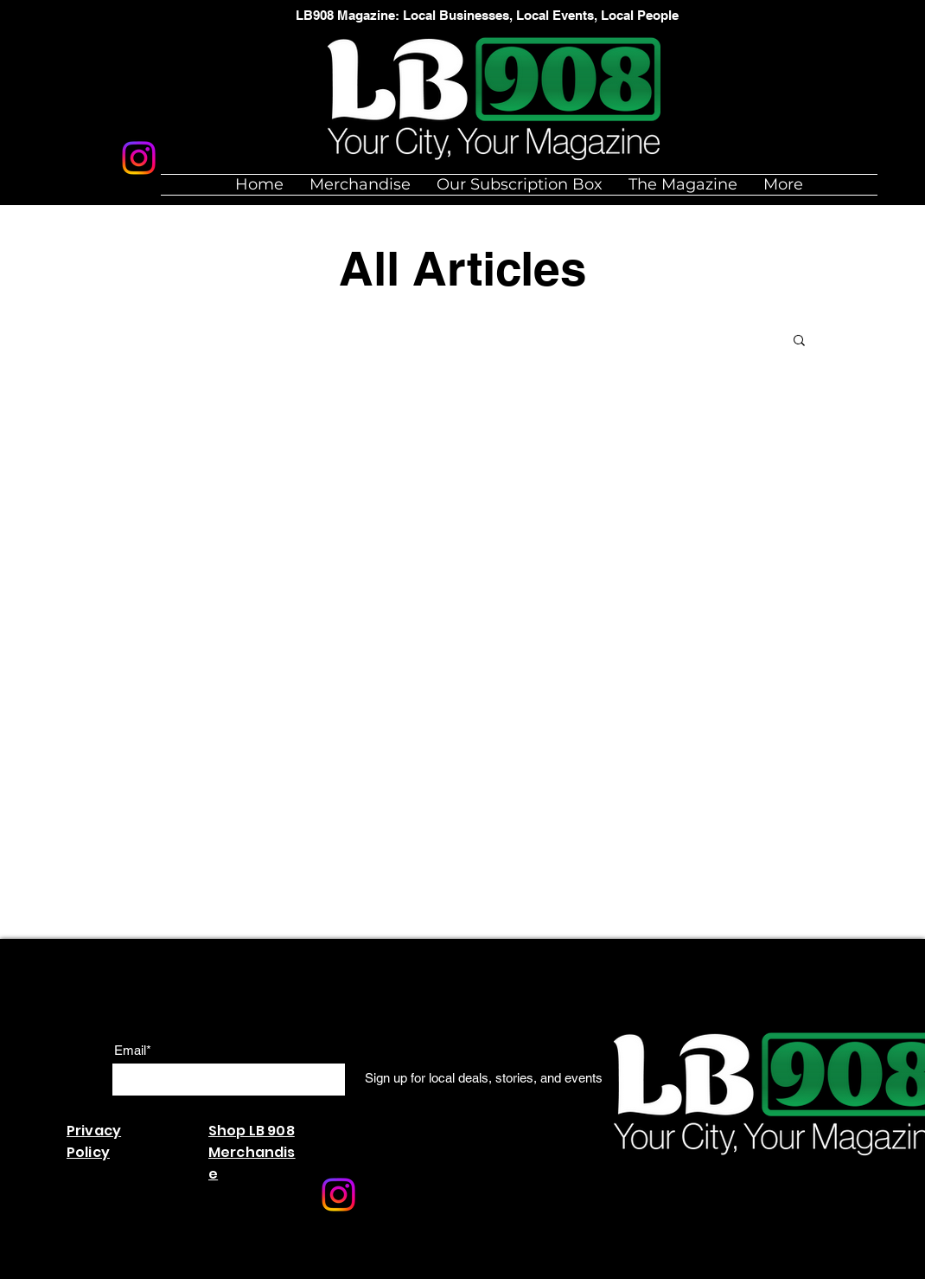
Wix (272, 1269)
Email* (132, 1050)
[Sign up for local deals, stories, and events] (484, 1078)
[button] (799, 341)
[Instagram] (139, 158)
